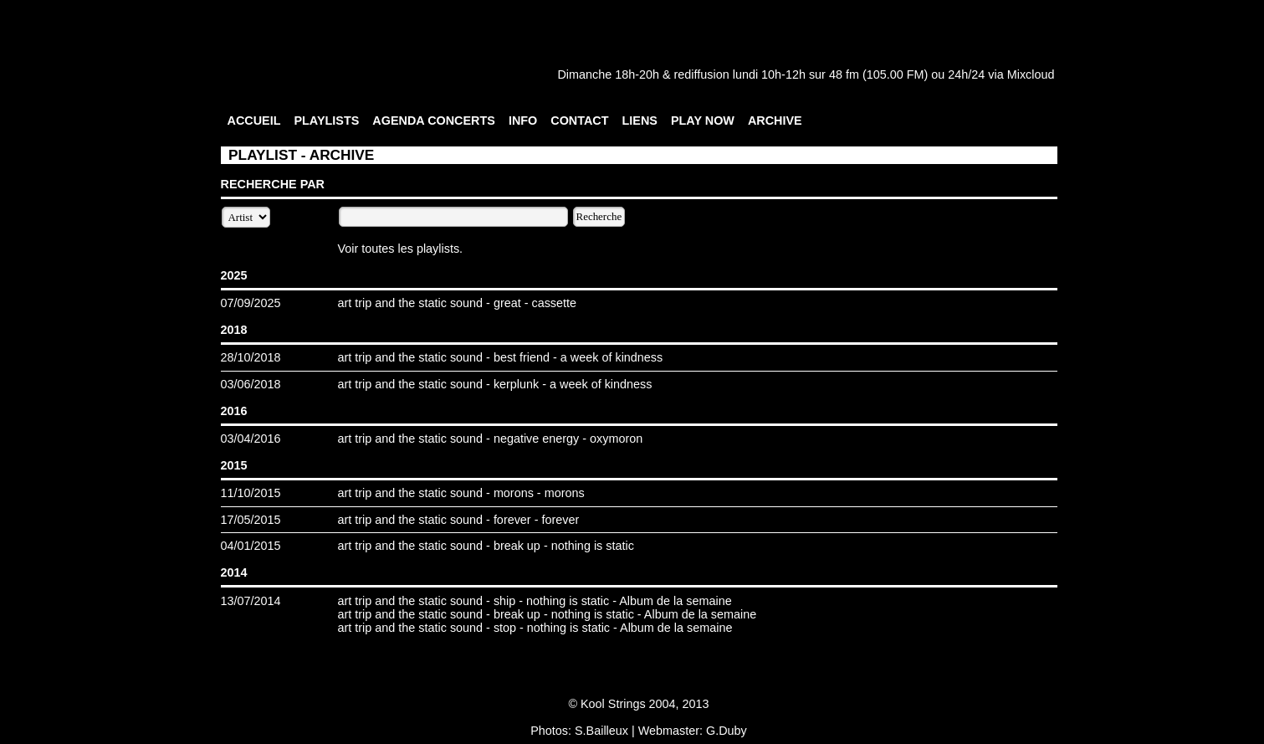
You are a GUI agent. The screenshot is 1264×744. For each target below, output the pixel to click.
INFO (523, 120)
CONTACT (579, 120)
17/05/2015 (251, 519)
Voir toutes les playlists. (400, 248)
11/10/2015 (251, 493)
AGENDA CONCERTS (433, 120)
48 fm (844, 74)
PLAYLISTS (326, 120)
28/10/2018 (251, 357)
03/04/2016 (251, 438)
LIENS (640, 120)
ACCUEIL (254, 120)
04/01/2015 (251, 545)
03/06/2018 (251, 384)
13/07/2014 (251, 601)
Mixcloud (1031, 74)
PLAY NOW (702, 120)
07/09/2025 (251, 303)
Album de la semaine (675, 601)
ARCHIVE (775, 120)
